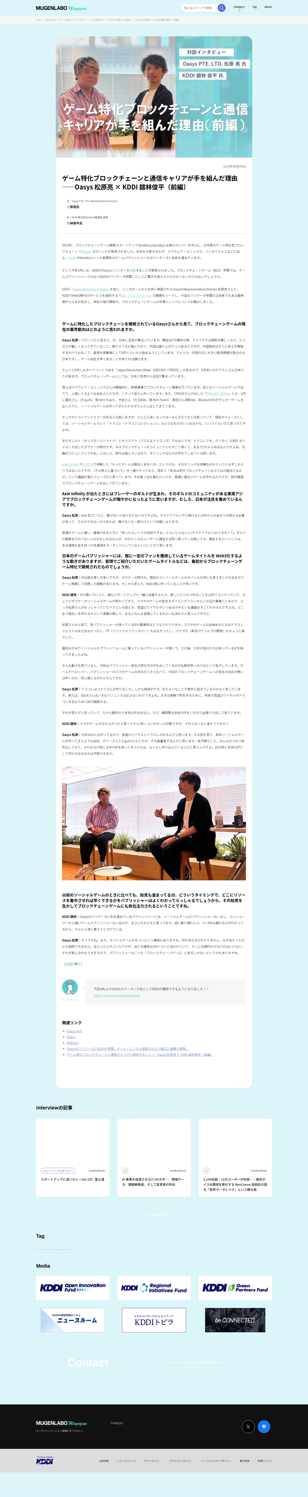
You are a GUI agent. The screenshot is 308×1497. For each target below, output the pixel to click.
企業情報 (104, 1485)
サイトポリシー (152, 1485)
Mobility (212, 1271)
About (268, 7)
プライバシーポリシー (181, 1485)
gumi (72, 257)
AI (81, 1260)
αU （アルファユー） (135, 295)
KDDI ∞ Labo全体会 (102, 1260)
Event (151, 1455)
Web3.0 (158, 1271)
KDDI (125, 1260)
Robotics (62, 1271)
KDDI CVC (176, 1271)
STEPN (88, 464)
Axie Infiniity (70, 464)
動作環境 (244, 1485)
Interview (50, 20)
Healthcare (247, 1260)
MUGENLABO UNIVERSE (103, 1271)
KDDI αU (73, 1042)
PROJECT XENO (217, 393)
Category (239, 7)
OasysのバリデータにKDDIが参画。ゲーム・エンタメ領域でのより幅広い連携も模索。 (128, 1048)
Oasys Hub (74, 1031)
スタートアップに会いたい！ (55, 1260)
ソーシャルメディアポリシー (216, 1485)
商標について (265, 1485)
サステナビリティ (136, 1271)
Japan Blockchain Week (90, 289)
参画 (132, 270)
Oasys (85, 251)
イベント (44, 1271)
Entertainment (186, 1260)
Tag (254, 7)
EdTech (194, 1271)
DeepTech (209, 1260)
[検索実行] (222, 8)
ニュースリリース (126, 1485)
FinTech (228, 1260)
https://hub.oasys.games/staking (117, 995)
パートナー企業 (161, 1260)
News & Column (134, 1455)
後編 (68, 963)
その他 (140, 1260)
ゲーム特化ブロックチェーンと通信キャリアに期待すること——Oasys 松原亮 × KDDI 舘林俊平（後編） (140, 1054)
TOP (38, 20)
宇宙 (78, 1271)
